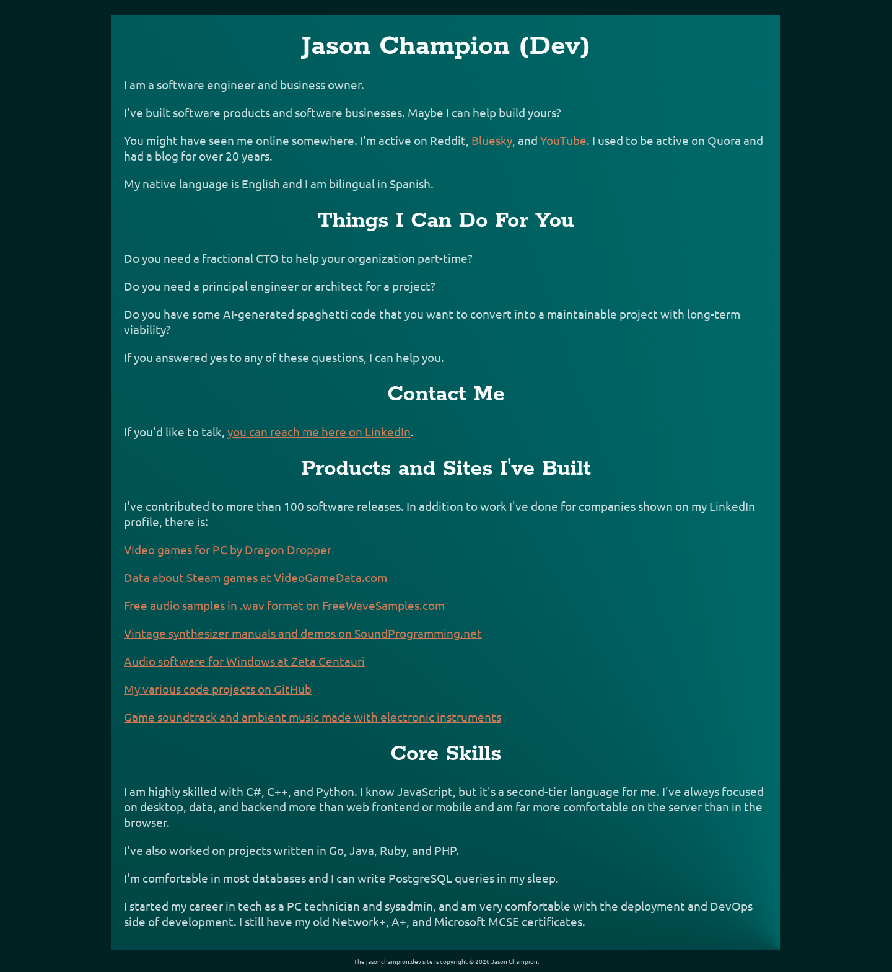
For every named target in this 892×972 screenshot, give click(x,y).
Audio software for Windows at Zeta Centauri (244, 660)
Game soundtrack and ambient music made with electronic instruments (312, 716)
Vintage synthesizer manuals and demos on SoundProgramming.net (303, 632)
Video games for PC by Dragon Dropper (227, 549)
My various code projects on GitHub (218, 688)
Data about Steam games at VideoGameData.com (255, 577)
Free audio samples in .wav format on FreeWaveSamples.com (284, 605)
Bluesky (491, 140)
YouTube (563, 140)
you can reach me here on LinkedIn (319, 431)
